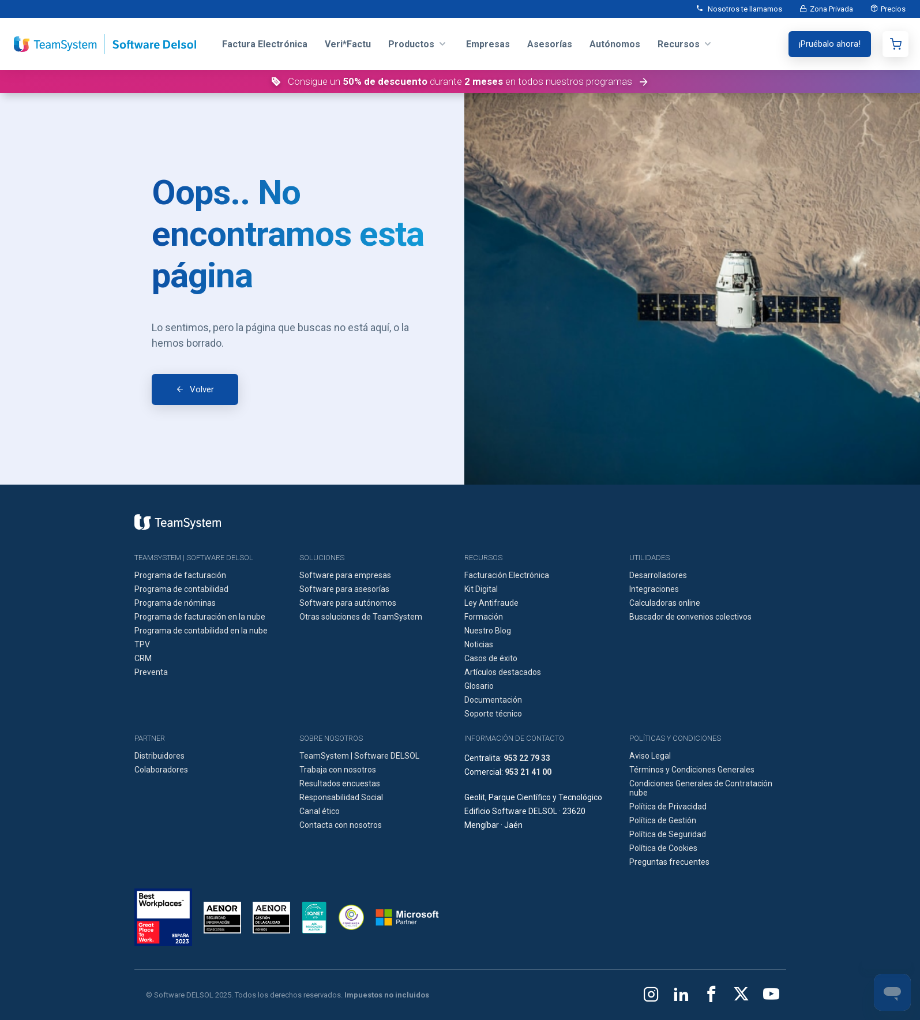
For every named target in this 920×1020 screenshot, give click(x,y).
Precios (893, 9)
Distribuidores (159, 755)
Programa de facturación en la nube (199, 616)
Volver (202, 389)
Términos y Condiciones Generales (691, 769)
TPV (142, 644)
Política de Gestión (662, 820)
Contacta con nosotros (340, 825)
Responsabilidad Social (341, 797)
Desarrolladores (658, 575)
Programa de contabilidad (181, 589)
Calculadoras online (664, 603)
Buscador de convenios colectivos (690, 616)
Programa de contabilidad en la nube (201, 630)
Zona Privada (831, 9)
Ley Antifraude (491, 603)
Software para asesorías (344, 589)
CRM (143, 658)
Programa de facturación (180, 575)
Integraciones (654, 589)
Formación (483, 616)
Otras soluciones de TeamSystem (360, 616)
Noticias (478, 644)
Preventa (151, 672)
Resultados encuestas (339, 783)
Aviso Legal (650, 755)
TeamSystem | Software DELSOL (359, 755)
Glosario (479, 686)
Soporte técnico (493, 713)
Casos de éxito (490, 658)
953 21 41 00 (528, 772)
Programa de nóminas (175, 603)
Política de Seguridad (667, 834)
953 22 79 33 (527, 758)
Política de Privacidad (668, 806)
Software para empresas (345, 575)
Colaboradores (161, 769)
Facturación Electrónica (506, 575)
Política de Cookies (663, 848)
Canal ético (319, 811)
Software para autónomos (347, 603)
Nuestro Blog (487, 630)
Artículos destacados (502, 672)
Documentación (493, 699)
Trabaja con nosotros (337, 769)
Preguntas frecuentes (669, 862)
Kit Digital (481, 589)
